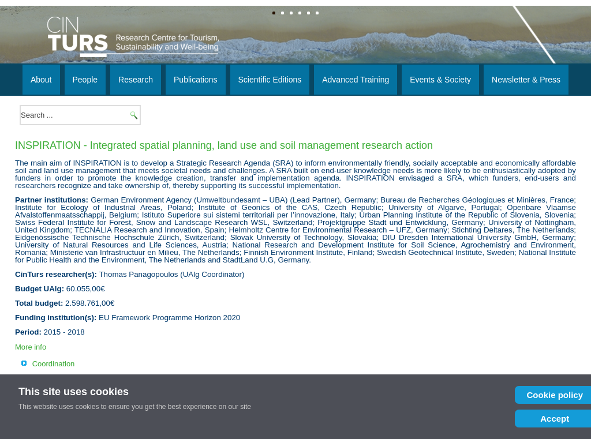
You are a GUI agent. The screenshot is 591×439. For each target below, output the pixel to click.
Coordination (53, 363)
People (85, 79)
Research (135, 79)
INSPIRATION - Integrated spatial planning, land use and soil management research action (224, 145)
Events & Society (440, 79)
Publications (196, 79)
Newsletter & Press (526, 79)
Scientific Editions (270, 79)
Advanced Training (355, 79)
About (41, 79)
